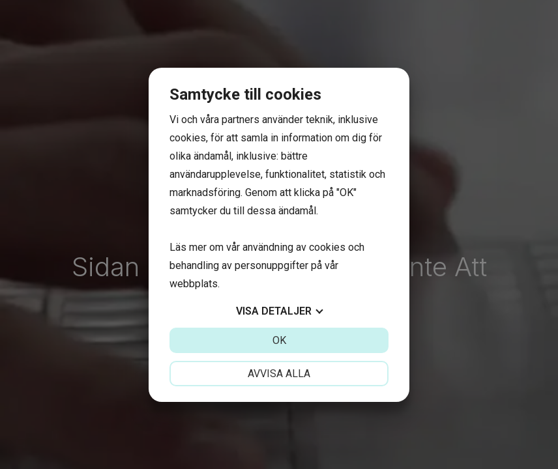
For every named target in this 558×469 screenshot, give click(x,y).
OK (279, 340)
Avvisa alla (279, 373)
